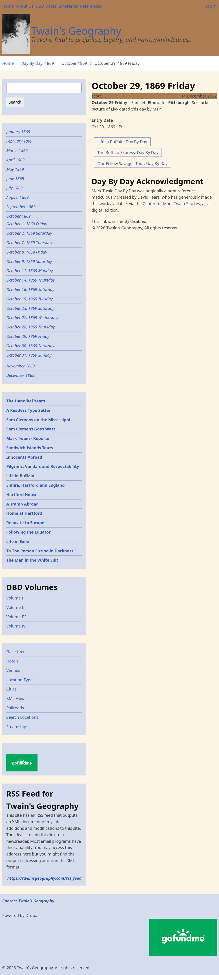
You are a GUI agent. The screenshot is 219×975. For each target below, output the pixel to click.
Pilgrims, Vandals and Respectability (42, 466)
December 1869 (20, 375)
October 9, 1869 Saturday (29, 261)
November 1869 (20, 366)
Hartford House (22, 494)
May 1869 (15, 169)
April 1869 (15, 160)
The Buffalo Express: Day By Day (127, 152)
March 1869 (17, 150)
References (90, 6)
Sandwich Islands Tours (29, 447)
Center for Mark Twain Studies (171, 203)
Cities (11, 689)
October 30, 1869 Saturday (30, 345)
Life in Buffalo (20, 475)
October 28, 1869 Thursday (31, 327)
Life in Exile (17, 541)
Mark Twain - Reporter (28, 438)
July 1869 (14, 188)
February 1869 (19, 141)
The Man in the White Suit (32, 560)
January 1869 (18, 131)
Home (8, 6)
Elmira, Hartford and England (35, 485)
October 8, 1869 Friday (26, 252)
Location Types (20, 679)
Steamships (17, 726)
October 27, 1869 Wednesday (32, 317)
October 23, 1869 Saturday (30, 308)
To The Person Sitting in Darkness (39, 551)
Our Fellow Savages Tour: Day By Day (132, 163)
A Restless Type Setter (28, 410)
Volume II (15, 607)
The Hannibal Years (25, 401)
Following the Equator (28, 532)
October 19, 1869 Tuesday (29, 299)
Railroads (15, 707)
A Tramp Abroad (22, 504)
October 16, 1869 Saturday (30, 289)
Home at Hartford (24, 513)
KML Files (15, 698)
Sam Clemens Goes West (30, 429)
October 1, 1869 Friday (27, 223)
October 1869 (74, 63)
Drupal (31, 915)
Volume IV (16, 626)
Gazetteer (15, 651)
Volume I (14, 598)
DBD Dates (46, 6)
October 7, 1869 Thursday (29, 242)
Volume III (16, 616)
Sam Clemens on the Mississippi (38, 419)
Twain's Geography (76, 31)
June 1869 (15, 178)
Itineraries (68, 6)
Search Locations (22, 717)
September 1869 (20, 206)
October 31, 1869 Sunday (29, 355)
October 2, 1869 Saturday (29, 233)
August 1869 (17, 197)
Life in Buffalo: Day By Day (122, 141)
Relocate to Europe (25, 522)
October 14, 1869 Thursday (30, 280)
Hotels (12, 661)
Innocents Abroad (24, 457)
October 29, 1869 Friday (27, 336)
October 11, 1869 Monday (29, 270)
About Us (24, 6)
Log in (211, 6)
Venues (13, 670)
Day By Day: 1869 (37, 63)
